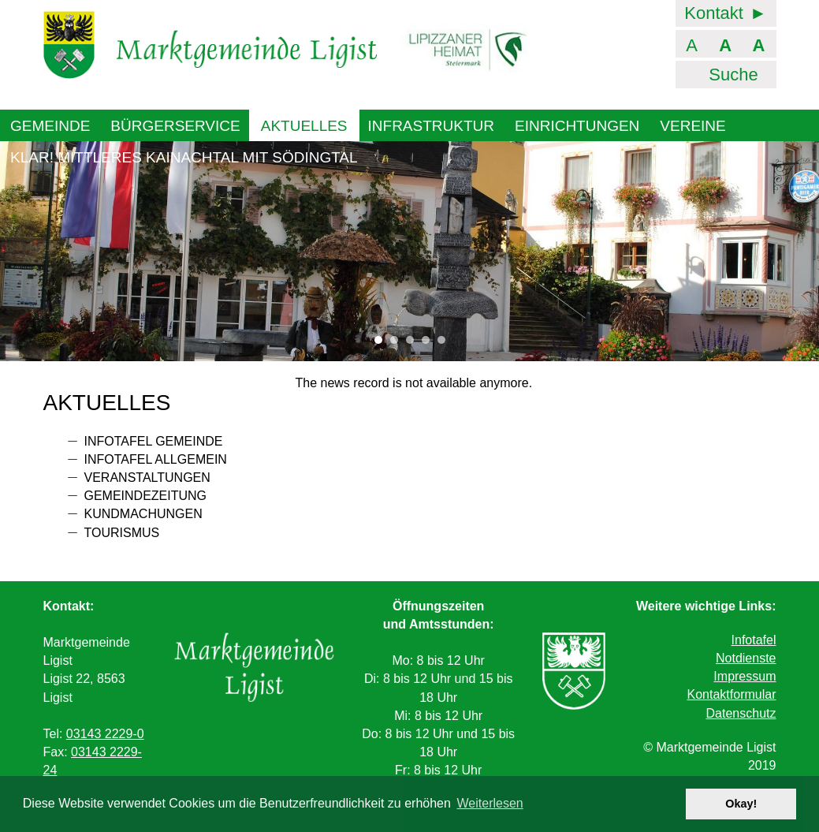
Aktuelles (304, 126)
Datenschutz (741, 713)
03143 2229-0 (105, 734)
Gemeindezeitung (145, 495)
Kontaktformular (731, 694)
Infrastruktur (431, 126)
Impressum (744, 676)
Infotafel (754, 640)
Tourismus (122, 532)
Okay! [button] (741, 803)
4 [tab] (429, 344)
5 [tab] (445, 344)
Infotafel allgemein (155, 459)
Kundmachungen (143, 513)
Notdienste (746, 658)
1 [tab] (382, 344)
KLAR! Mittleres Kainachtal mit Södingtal (184, 157)
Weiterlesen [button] (490, 803)
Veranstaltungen (147, 477)
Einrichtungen (577, 126)
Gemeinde (50, 126)
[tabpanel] (409, 250)
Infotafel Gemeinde (153, 441)
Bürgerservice (175, 126)
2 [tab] (398, 344)
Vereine (692, 126)
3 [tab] (414, 344)
